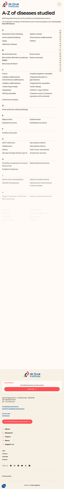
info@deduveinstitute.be (10, 406)
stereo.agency (35, 485)
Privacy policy (6, 476)
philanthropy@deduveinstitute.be (13, 409)
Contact (4, 453)
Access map (6, 413)
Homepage (5, 416)
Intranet (4, 459)
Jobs (3, 451)
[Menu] (59, 4)
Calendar (5, 456)
